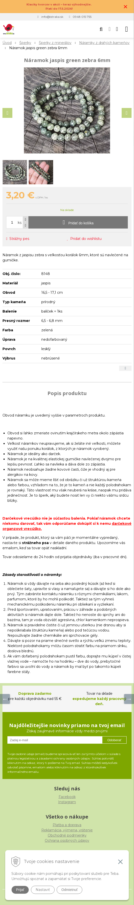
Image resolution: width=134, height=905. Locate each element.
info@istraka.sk (52, 17)
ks (20, 222)
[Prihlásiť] (110, 29)
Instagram (67, 802)
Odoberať (114, 740)
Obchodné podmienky (67, 835)
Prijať (20, 890)
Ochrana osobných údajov (67, 840)
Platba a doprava (67, 825)
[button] (101, 29)
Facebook (67, 797)
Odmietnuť (69, 890)
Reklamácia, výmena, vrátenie (67, 830)
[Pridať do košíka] (78, 222)
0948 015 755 (82, 17)
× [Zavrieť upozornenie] (125, 6)
